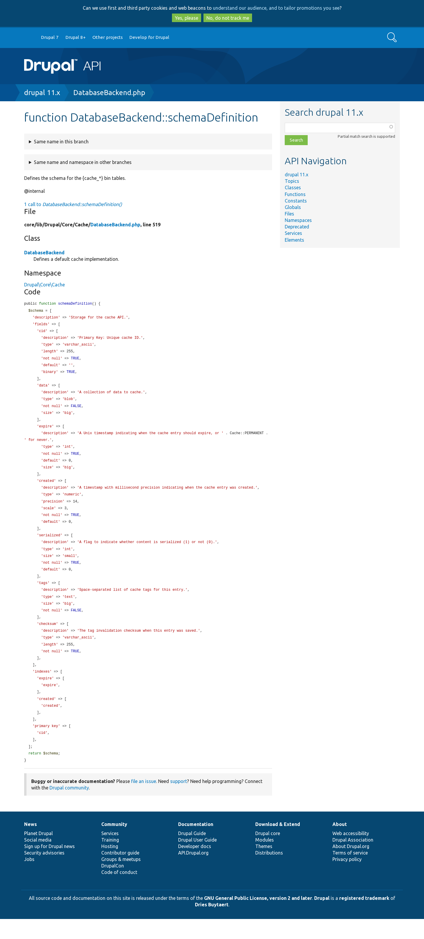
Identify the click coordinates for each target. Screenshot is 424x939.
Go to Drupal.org (29, 38)
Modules (264, 859)
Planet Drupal (38, 853)
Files (289, 213)
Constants (296, 200)
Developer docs (194, 866)
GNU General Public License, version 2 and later (258, 918)
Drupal (321, 918)
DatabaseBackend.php (109, 93)
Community (114, 844)
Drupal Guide (192, 853)
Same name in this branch (61, 141)
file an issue (143, 801)
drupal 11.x (42, 93)
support (178, 801)
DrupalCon (112, 885)
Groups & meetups (121, 879)
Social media (38, 859)
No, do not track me (227, 18)
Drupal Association (352, 859)
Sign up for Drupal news (49, 866)
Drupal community (69, 807)
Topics (292, 181)
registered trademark (364, 918)
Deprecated (297, 226)
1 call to (73, 204)
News (30, 844)
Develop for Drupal (149, 37)
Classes (293, 187)
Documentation (195, 844)
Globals (293, 207)
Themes (263, 866)
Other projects (107, 37)
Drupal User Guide (197, 859)
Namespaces (298, 220)
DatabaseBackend (44, 252)
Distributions (269, 872)
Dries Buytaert (211, 924)
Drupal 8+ (75, 37)
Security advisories (44, 872)
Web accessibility (350, 853)
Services (293, 233)
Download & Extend (277, 844)
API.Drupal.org (193, 872)
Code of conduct (119, 892)
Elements (294, 240)
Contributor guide (120, 872)
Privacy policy (347, 879)
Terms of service (350, 872)
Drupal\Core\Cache (44, 284)
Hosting (109, 866)
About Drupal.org (350, 866)
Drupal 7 (50, 37)
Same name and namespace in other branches (83, 162)
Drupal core (267, 853)
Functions (295, 194)
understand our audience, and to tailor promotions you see (276, 8)
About (339, 844)
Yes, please (186, 18)
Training (110, 859)
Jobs (29, 879)
